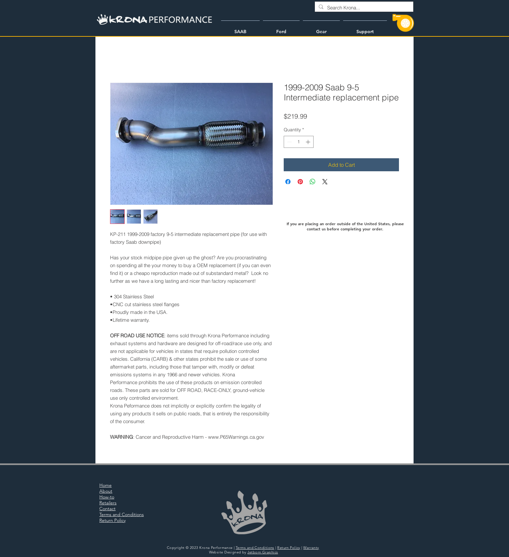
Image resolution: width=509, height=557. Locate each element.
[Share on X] (325, 182)
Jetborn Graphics (262, 552)
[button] (240, 28)
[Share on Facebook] (288, 182)
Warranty (311, 547)
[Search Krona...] (363, 8)
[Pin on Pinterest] (300, 182)
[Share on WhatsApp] (313, 182)
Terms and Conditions (255, 547)
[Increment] (308, 142)
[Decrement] (289, 142)
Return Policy (288, 547)
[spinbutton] (298, 142)
